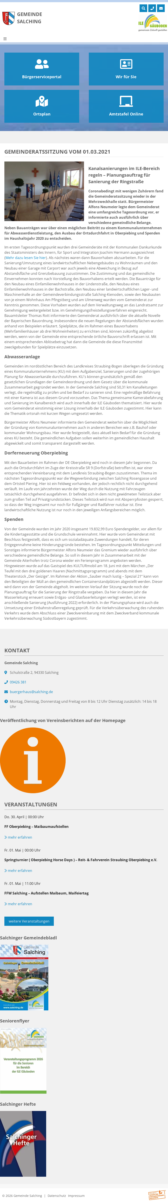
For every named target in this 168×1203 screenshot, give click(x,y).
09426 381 (18, 682)
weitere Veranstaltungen (29, 921)
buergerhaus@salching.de (31, 691)
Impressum (76, 1196)
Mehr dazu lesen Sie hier (25, 257)
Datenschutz (57, 1196)
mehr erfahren (18, 837)
